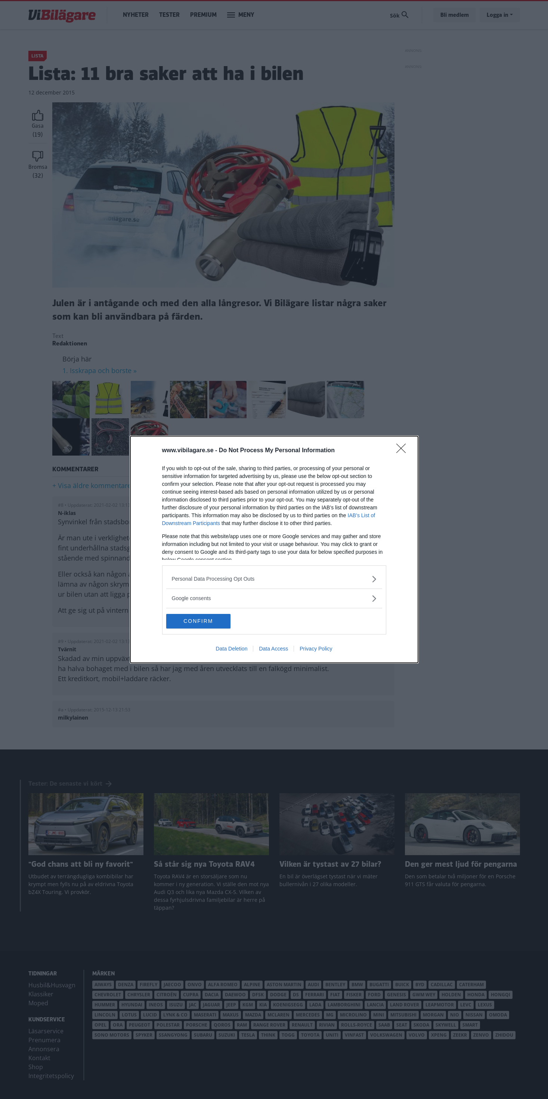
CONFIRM (201, 621)
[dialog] (274, 549)
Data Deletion (232, 649)
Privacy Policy (316, 649)
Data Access (273, 649)
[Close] (403, 451)
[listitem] (274, 579)
